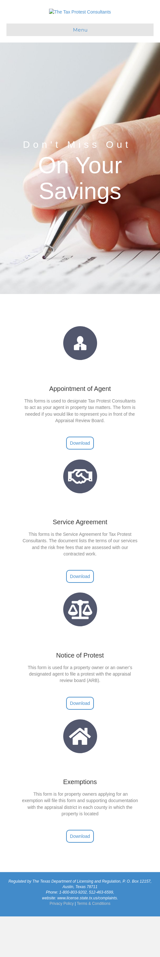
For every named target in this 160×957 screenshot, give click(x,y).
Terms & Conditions (93, 944)
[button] (80, 484)
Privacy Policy (62, 944)
